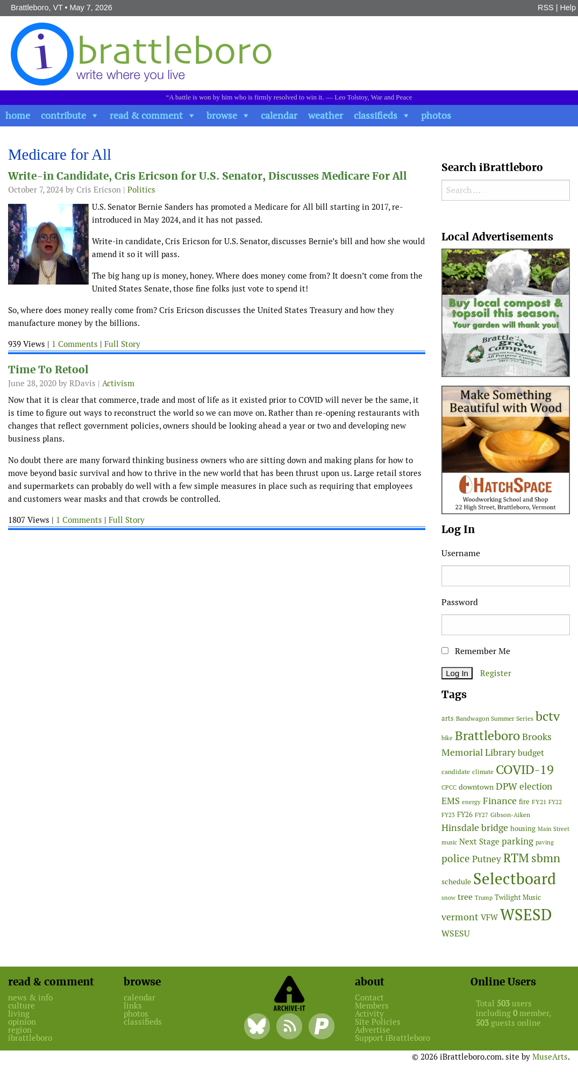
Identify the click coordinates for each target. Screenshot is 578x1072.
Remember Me (475, 651)
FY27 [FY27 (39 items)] (481, 815)
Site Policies (378, 1022)
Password (459, 602)
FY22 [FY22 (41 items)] (555, 802)
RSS (546, 7)
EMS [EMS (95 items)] (450, 801)
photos (436, 115)
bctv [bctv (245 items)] (548, 716)
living (19, 1014)
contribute (63, 115)
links (133, 1006)
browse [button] (221, 115)
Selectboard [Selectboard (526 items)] (514, 879)
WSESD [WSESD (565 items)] (526, 915)
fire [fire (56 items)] (524, 801)
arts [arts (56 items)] (447, 718)
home (17, 115)
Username (460, 553)
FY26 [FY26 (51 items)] (465, 814)
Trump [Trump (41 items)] (484, 897)
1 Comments (75, 344)
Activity (369, 1014)
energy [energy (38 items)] (471, 802)
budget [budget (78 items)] (531, 752)
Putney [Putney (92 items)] (486, 859)
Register (495, 673)
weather (325, 115)
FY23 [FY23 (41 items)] (448, 815)
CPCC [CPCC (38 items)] (448, 787)
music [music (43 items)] (449, 842)
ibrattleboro (30, 1038)
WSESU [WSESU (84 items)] (455, 933)
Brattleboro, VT (37, 7)
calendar (279, 115)
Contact (369, 997)
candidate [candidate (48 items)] (455, 772)
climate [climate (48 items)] (483, 772)
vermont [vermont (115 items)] (460, 917)
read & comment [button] (146, 115)
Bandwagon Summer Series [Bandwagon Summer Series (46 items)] (494, 718)
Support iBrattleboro (392, 1038)
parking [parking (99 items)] (517, 841)
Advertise (372, 1030)
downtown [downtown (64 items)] (476, 787)
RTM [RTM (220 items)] (516, 858)
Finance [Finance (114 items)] (500, 800)
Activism (118, 383)
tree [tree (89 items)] (465, 897)
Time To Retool (48, 370)
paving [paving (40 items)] (545, 842)
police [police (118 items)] (455, 858)
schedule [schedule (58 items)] (456, 881)
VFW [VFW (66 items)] (489, 917)
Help (568, 7)
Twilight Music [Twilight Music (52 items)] (518, 897)
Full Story (122, 344)
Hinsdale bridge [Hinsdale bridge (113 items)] (474, 827)
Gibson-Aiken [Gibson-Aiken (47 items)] (510, 815)
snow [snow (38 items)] (448, 897)
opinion (22, 1022)
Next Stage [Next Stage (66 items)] (479, 841)
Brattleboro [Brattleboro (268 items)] (487, 735)
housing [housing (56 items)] (523, 828)
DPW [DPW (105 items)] (506, 786)
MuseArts (550, 1057)
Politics (141, 189)
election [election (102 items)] (535, 786)
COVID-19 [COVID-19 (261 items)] (525, 769)
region (20, 1030)
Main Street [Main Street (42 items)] (553, 829)
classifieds (375, 115)
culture (21, 1006)
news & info (30, 997)
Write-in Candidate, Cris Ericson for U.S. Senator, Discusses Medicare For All (207, 176)
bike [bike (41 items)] (447, 738)
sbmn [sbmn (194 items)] (545, 857)
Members (372, 1006)
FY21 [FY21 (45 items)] (539, 802)
